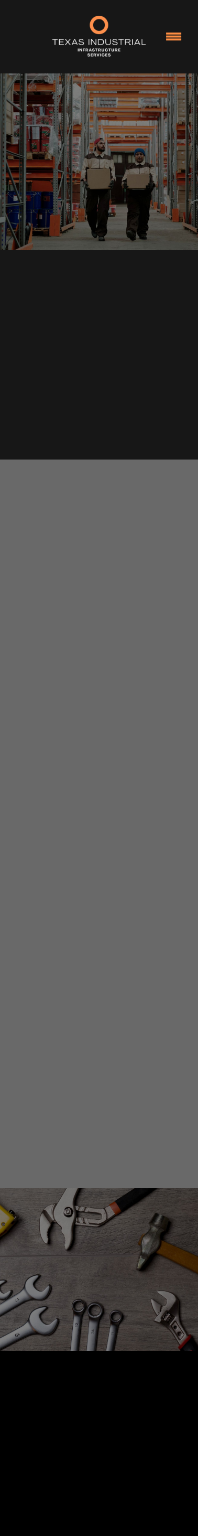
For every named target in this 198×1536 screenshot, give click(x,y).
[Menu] (174, 37)
